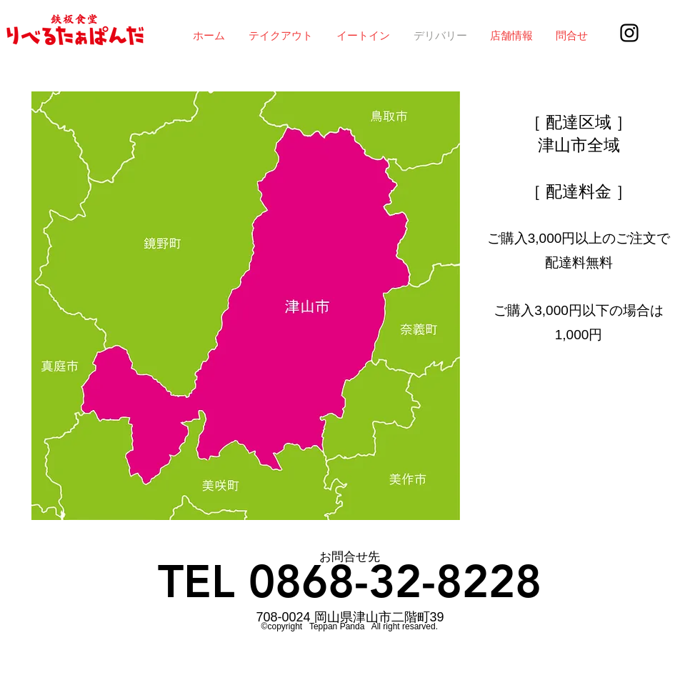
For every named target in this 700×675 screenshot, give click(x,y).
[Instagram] (629, 33)
